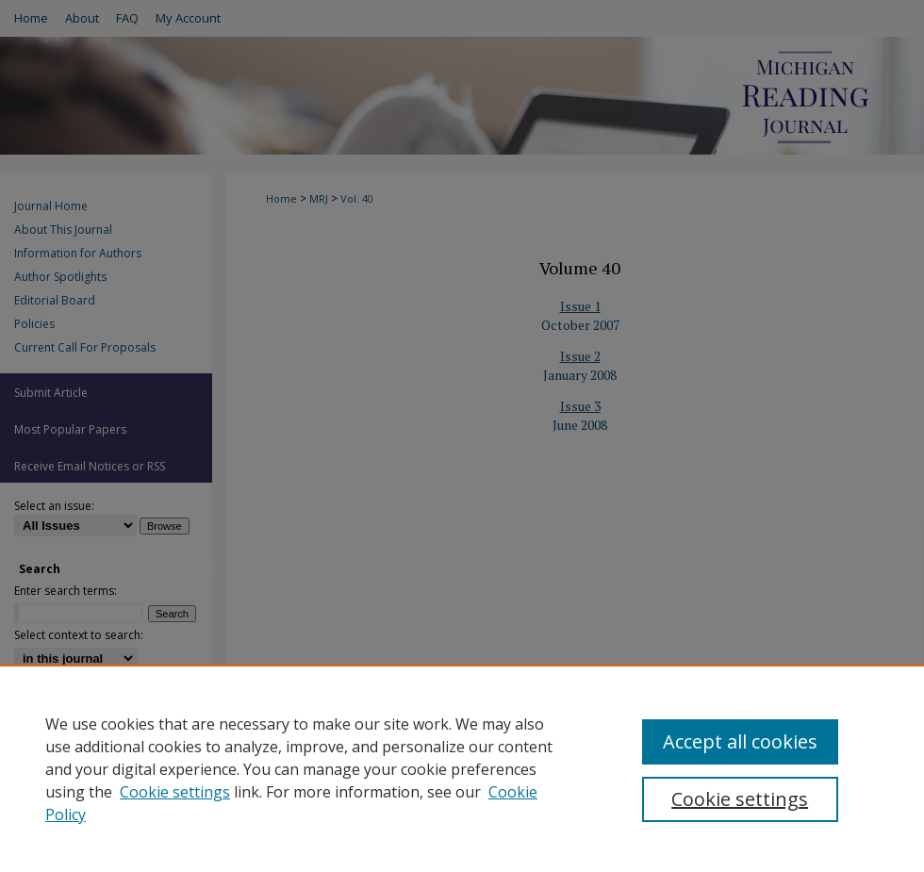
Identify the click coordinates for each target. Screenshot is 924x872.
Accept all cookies (740, 741)
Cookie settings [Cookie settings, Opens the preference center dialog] (739, 799)
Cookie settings (175, 792)
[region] (462, 768)
